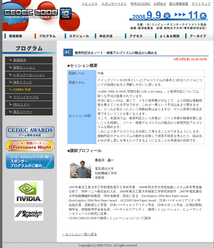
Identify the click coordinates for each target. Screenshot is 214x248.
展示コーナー (22, 112)
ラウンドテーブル (26, 97)
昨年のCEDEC (141, 4)
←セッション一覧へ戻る (79, 234)
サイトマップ (201, 4)
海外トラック (22, 82)
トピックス (89, 4)
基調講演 (19, 60)
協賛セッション (24, 67)
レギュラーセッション (29, 75)
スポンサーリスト (114, 4)
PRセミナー (21, 104)
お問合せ (160, 4)
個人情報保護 (178, 4)
